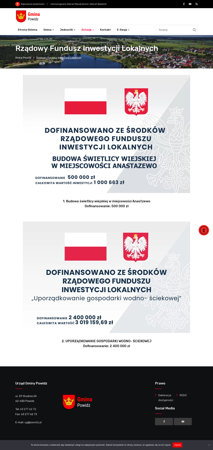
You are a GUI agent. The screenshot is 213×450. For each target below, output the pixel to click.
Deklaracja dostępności (165, 398)
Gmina (47, 29)
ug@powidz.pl (33, 422)
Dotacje (87, 29)
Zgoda (177, 445)
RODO (183, 395)
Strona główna (27, 29)
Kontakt (105, 29)
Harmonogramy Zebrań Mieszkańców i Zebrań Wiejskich (79, 4)
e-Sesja (122, 29)
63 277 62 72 (28, 409)
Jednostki (66, 29)
